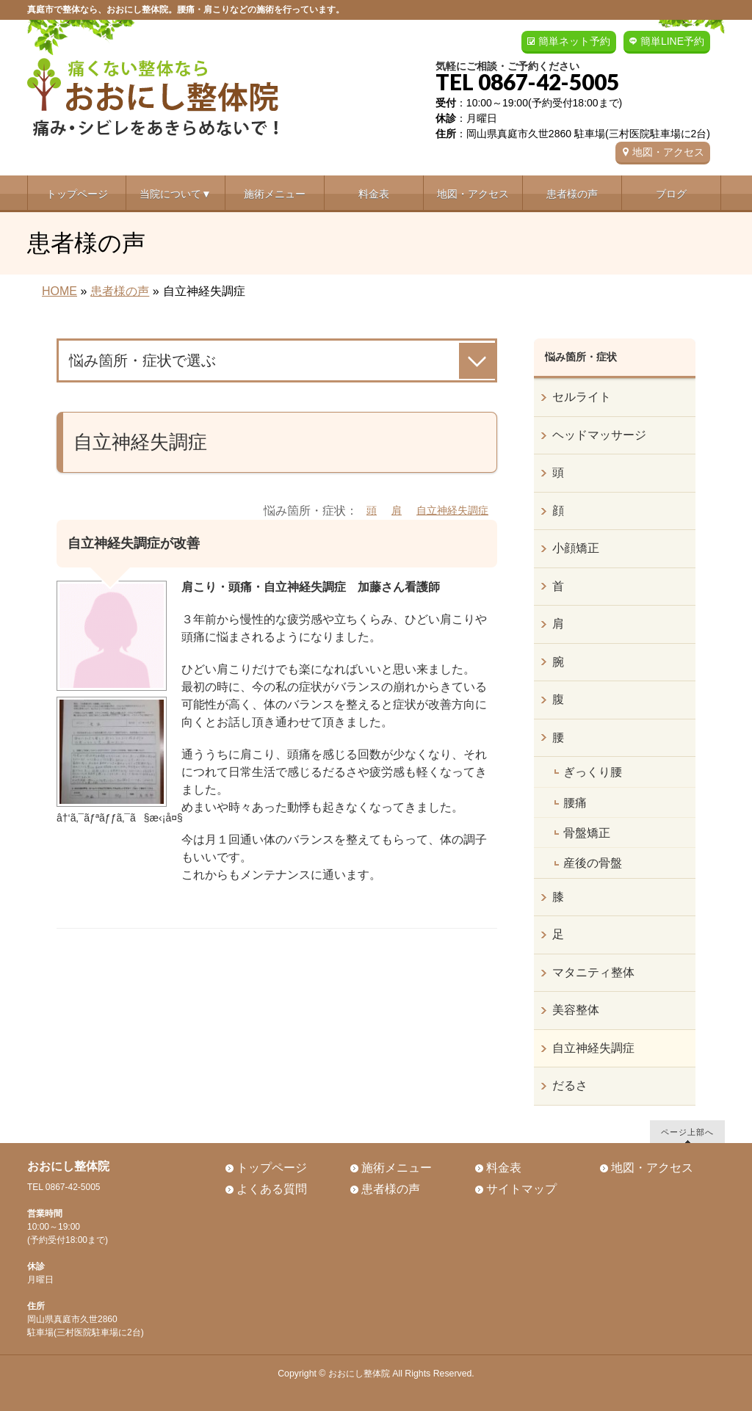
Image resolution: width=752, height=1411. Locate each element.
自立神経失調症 (452, 510)
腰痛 (575, 803)
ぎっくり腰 (592, 772)
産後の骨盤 (592, 863)
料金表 (503, 1167)
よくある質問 (271, 1189)
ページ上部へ (687, 1131)
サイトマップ (521, 1189)
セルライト (581, 397)
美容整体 (575, 1010)
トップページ (271, 1167)
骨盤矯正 (586, 833)
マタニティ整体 (593, 972)
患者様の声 (390, 1189)
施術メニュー (396, 1167)
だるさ (570, 1085)
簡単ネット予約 (574, 41)
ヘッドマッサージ (599, 435)
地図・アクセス (668, 152)
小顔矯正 (575, 548)
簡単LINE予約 (672, 41)
